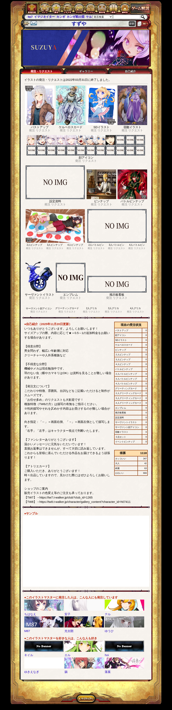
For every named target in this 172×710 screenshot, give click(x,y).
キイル (28, 655)
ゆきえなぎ (31, 671)
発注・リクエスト (42, 71)
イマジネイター (44, 16)
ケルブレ (92, 16)
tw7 (30, 16)
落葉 (108, 671)
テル (108, 614)
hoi (107, 655)
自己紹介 (130, 71)
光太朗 (68, 631)
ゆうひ (109, 631)
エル (67, 655)
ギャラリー (86, 71)
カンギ (60, 16)
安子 (67, 614)
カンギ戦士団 (75, 16)
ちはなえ (30, 614)
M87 (27, 631)
